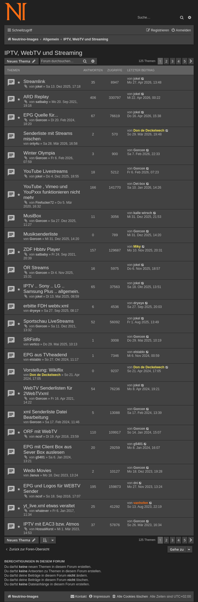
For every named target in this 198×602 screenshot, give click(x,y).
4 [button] (178, 61)
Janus (34, 475)
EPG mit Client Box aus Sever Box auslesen (47, 449)
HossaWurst (44, 529)
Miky (137, 246)
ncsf (38, 436)
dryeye (35, 311)
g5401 (40, 457)
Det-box (139, 184)
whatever (42, 511)
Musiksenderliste (40, 234)
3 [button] (172, 61)
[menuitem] (181, 30)
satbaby (41, 102)
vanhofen (140, 503)
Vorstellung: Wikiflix (43, 370)
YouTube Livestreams (45, 171)
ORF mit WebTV (40, 431)
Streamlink (34, 81)
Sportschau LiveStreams (48, 321)
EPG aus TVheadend (45, 354)
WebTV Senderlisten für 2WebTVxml (47, 390)
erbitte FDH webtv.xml (45, 306)
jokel (38, 86)
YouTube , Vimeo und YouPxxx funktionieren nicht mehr (51, 192)
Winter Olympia (39, 153)
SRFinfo (31, 339)
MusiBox (32, 215)
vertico (34, 344)
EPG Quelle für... (40, 115)
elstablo (35, 359)
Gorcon (41, 120)
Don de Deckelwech (149, 130)
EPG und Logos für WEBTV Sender (51, 488)
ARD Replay (36, 96)
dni (135, 483)
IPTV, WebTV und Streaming (43, 52)
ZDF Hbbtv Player (41, 249)
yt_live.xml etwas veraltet (49, 505)
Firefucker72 (44, 202)
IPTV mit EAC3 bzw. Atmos (51, 524)
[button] (191, 61)
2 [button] (166, 61)
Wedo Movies (37, 470)
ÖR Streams (36, 267)
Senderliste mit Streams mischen (47, 136)
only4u (34, 144)
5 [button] (185, 61)
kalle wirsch (142, 213)
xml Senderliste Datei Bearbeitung (45, 414)
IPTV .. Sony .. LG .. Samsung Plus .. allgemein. (51, 288)
